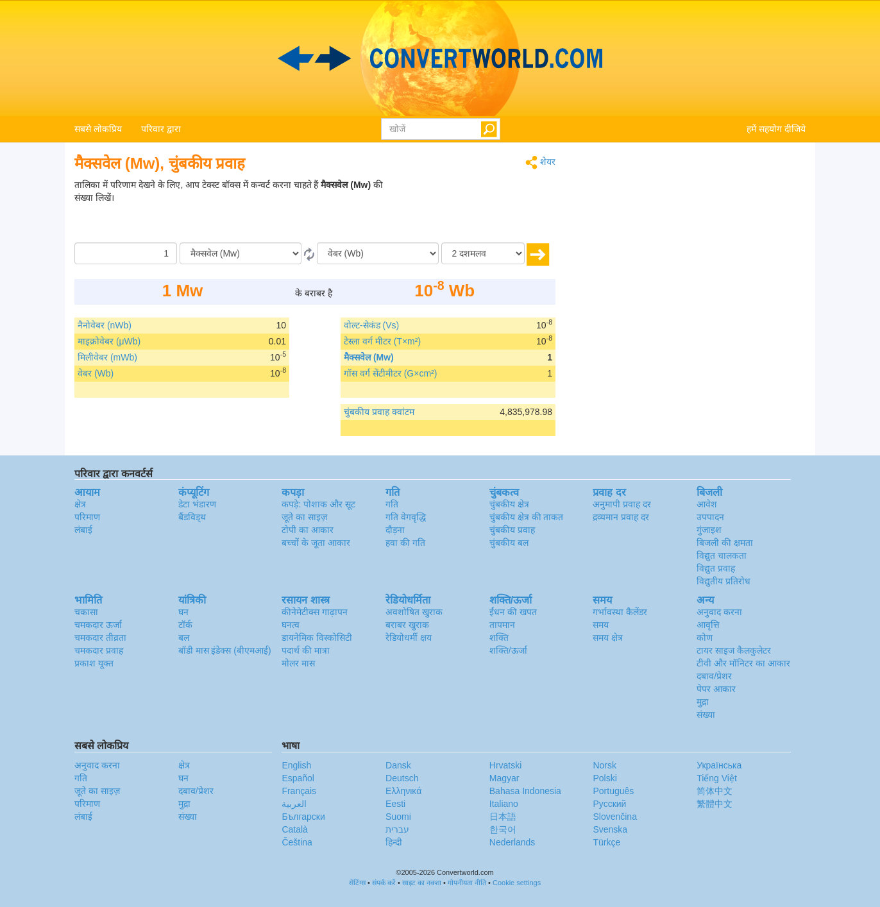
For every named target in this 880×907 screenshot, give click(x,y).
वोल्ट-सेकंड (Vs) (371, 325)
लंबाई (83, 530)
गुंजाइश (709, 530)
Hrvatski (505, 765)
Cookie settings (517, 882)
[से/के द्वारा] (240, 253)
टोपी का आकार (308, 530)
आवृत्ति (708, 625)
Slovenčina (615, 816)
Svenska (610, 829)
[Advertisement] (475, 210)
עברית (397, 829)
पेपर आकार (716, 689)
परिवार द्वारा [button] (161, 129)
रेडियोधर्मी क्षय (408, 637)
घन (183, 612)
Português (613, 791)
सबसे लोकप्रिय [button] (98, 129)
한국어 (502, 829)
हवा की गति (405, 543)
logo (440, 58)
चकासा (86, 612)
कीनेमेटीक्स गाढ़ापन (315, 612)
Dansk (398, 765)
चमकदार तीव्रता (100, 637)
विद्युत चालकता (722, 555)
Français (299, 791)
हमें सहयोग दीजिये (776, 129)
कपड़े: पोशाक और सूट (318, 504)
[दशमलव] (483, 253)
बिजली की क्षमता (725, 543)
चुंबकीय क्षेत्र (509, 504)
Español (298, 778)
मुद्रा (703, 702)
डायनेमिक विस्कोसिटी (317, 637)
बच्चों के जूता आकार (316, 543)
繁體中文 (714, 804)
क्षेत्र (80, 504)
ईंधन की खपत (513, 612)
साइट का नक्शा (421, 882)
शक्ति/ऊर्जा (508, 650)
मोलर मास (298, 663)
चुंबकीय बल (509, 543)
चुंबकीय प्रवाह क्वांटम (379, 412)
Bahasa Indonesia (525, 791)
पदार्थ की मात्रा (306, 650)
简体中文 (714, 791)
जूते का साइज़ (304, 517)
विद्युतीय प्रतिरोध (723, 581)
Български (303, 816)
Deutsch (401, 778)
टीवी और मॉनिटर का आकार (743, 663)
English (296, 765)
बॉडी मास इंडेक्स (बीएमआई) (224, 650)
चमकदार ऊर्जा (98, 625)
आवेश (707, 504)
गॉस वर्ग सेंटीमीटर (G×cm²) (390, 373)
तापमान (502, 625)
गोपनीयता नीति (467, 882)
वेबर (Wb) (96, 373)
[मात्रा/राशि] (125, 253)
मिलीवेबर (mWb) (107, 357)
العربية (294, 804)
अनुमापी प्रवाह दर (622, 504)
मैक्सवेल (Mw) (369, 357)
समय (601, 625)
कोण (705, 637)
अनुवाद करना (719, 612)
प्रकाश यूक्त (94, 663)
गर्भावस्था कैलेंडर (620, 612)
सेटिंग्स (357, 882)
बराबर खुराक (407, 625)
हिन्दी (393, 842)
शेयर (540, 162)
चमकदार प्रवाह (98, 650)
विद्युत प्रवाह (716, 568)
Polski (604, 778)
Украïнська (719, 765)
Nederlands (512, 842)
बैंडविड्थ (192, 517)
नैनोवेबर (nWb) (104, 325)
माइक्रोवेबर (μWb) (109, 341)
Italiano (503, 804)
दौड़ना (395, 530)
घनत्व (291, 625)
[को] (378, 253)
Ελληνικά (403, 791)
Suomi (398, 816)
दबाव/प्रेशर (714, 676)
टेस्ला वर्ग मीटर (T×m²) (382, 341)
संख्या (706, 714)
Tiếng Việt (717, 778)
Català (294, 829)
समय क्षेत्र (608, 637)
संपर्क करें (384, 882)
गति (391, 504)
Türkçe (606, 842)
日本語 (502, 816)
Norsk (604, 765)
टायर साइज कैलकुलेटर (734, 650)
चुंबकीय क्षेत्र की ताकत (526, 517)
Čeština (297, 842)
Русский (609, 804)
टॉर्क (185, 625)
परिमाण (87, 517)
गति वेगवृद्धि (405, 517)
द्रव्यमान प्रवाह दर (621, 517)
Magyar (504, 778)
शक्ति (499, 637)
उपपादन (710, 517)
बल (183, 637)
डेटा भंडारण (197, 504)
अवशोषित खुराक (414, 612)
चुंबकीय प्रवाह (512, 530)
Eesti (395, 804)
